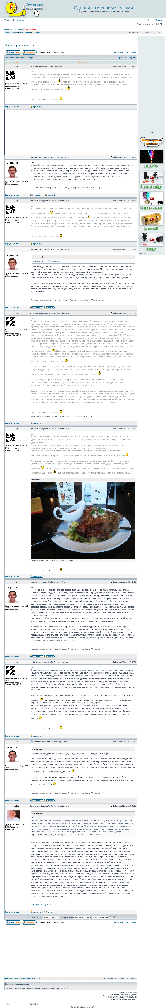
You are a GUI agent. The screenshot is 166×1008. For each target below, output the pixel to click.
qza (56, 416)
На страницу (118, 52)
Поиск (158, 20)
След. (134, 52)
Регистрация (18, 20)
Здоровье (36, 32)
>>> (68, 187)
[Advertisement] (71, 39)
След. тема (132, 58)
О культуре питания (19, 45)
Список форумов (11, 32)
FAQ (150, 20)
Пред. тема (122, 58)
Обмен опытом (25, 32)
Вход (7, 20)
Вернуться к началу (12, 107)
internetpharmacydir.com (41, 904)
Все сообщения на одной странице (19, 58)
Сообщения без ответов (13, 29)
